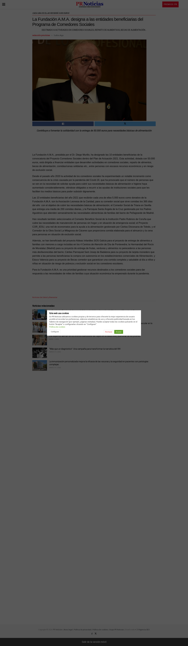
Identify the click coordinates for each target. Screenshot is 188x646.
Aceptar (118, 332)
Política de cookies (57, 327)
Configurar (55, 332)
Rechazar (108, 332)
